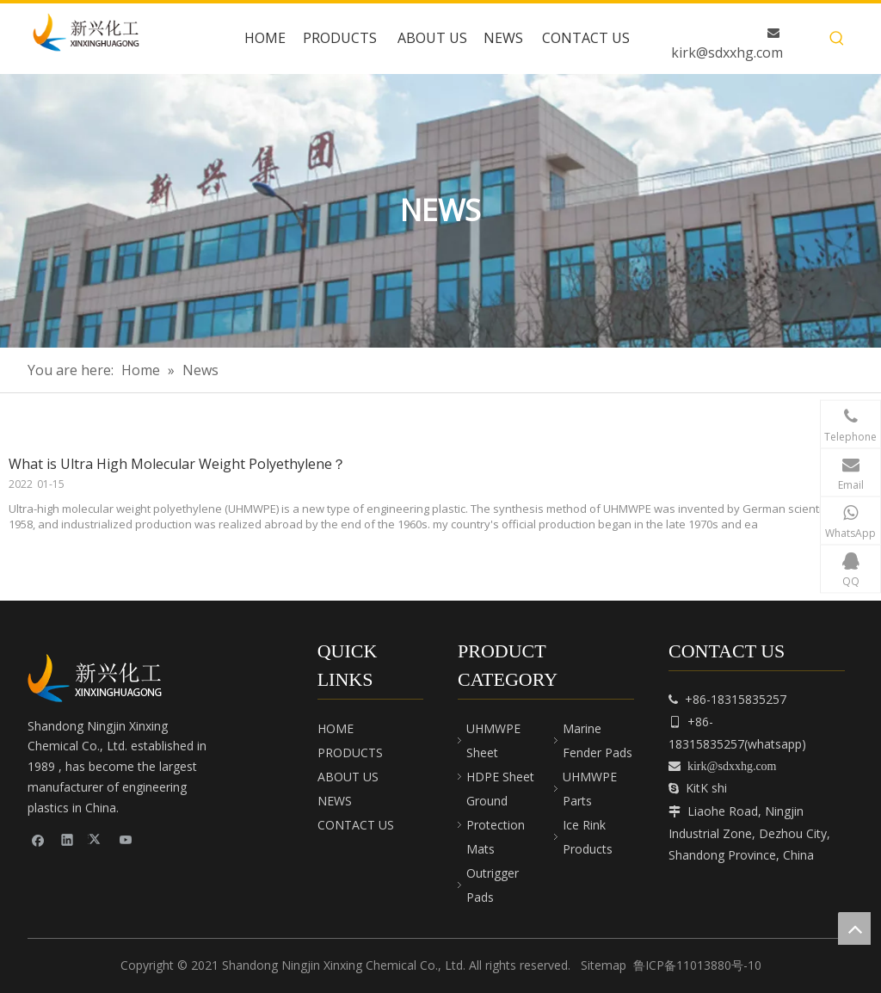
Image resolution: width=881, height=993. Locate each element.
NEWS (334, 801)
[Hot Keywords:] (837, 38)
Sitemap (603, 965)
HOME (335, 728)
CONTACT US (355, 825)
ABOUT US (348, 776)
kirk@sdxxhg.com (727, 52)
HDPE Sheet (500, 776)
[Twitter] (97, 840)
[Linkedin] (67, 840)
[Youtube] (126, 840)
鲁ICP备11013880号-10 (697, 965)
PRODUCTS (350, 752)
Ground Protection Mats (495, 825)
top (854, 928)
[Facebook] (38, 840)
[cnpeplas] (101, 678)
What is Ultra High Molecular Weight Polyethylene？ (177, 463)
